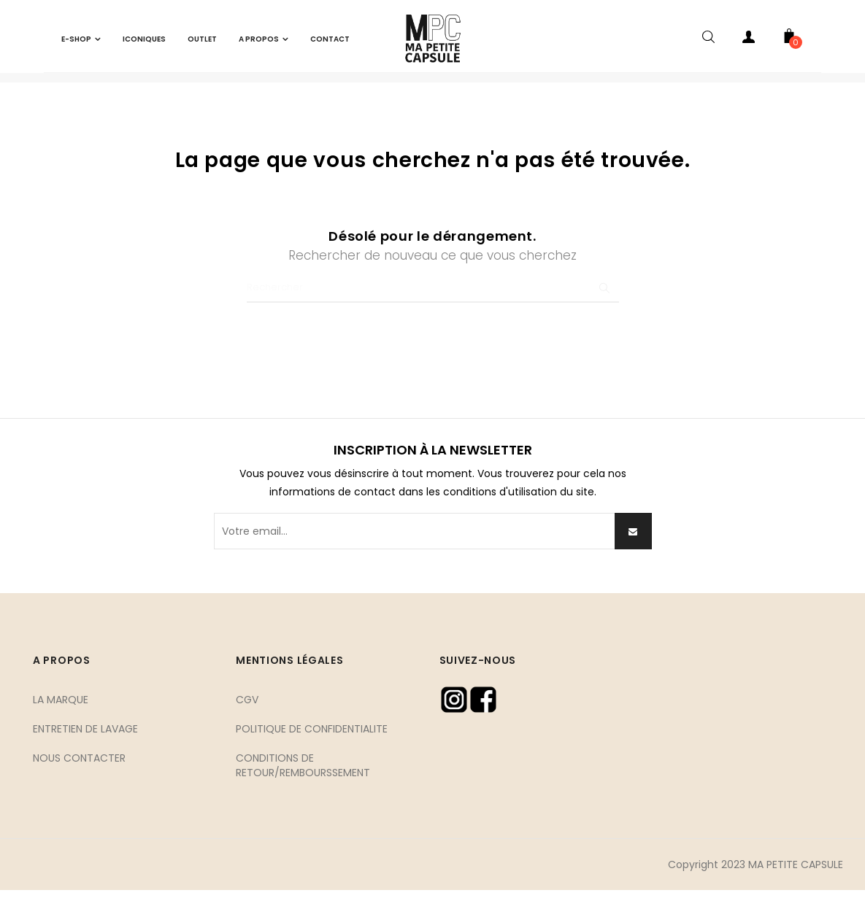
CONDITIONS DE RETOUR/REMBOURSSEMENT (303, 783)
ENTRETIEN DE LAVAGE (85, 747)
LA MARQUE (60, 718)
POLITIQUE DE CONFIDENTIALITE (312, 747)
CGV (247, 718)
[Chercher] (433, 307)
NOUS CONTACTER (79, 776)
